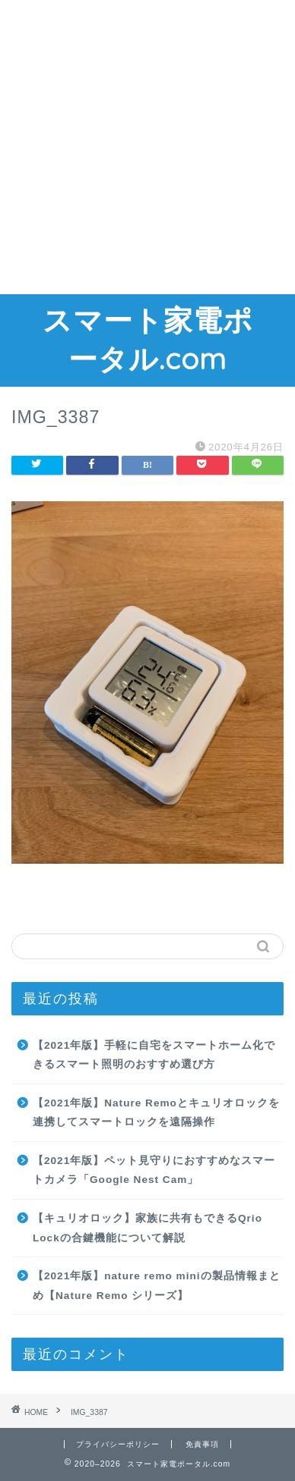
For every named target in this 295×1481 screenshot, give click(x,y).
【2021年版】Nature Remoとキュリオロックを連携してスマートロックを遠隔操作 (156, 1112)
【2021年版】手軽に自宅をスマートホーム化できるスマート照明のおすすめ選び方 (154, 1055)
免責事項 (202, 1444)
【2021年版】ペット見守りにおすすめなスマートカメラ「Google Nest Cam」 (154, 1170)
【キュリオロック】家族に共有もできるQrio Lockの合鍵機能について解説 (147, 1228)
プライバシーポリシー (118, 1444)
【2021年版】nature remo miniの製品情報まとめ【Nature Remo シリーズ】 (157, 1285)
